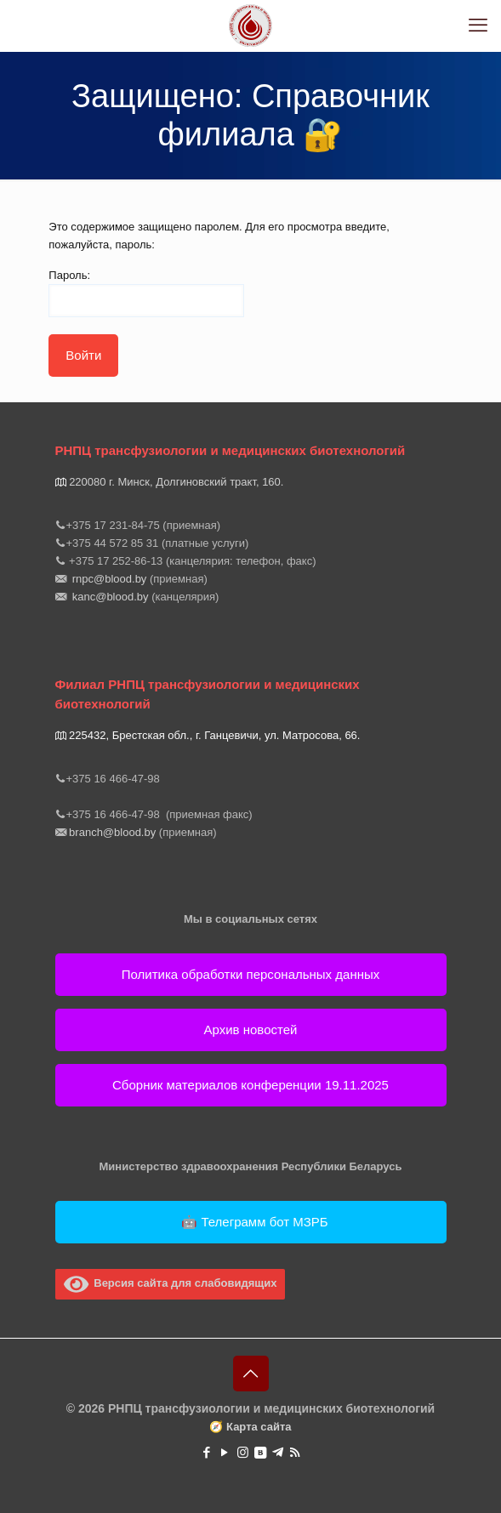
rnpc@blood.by (109, 578)
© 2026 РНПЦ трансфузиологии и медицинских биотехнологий (250, 1408)
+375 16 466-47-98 (114, 778)
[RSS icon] (294, 1452)
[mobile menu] (478, 25)
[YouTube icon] (225, 1452)
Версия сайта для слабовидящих (170, 1283)
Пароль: (146, 293)
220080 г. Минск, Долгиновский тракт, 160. (178, 481)
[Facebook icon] (207, 1452)
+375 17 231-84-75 (113, 525)
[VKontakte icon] (260, 1452)
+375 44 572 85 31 (112, 543)
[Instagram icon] (242, 1452)
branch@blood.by (112, 832)
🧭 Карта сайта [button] (250, 1426)
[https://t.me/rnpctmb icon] (277, 1452)
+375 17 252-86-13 (114, 561)
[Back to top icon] (251, 1373)
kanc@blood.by (110, 596)
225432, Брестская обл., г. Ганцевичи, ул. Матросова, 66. (209, 735)
